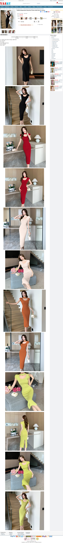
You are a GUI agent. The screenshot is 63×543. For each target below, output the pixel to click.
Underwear (53, 54)
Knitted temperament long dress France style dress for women (33, 8)
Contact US (3, 534)
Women (16, 6)
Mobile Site (2, 0)
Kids (25, 6)
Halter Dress (54, 43)
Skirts (52, 51)
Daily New (7, 6)
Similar (12, 6)
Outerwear (53, 48)
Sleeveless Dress (55, 41)
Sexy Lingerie (39, 6)
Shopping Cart (59, 3)
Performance (53, 53)
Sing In (51, 0)
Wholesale (28, 533)
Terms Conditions (21, 533)
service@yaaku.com (32, 541)
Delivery (11, 534)
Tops (52, 49)
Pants (52, 52)
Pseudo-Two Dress (55, 47)
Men (21, 6)
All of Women (53, 36)
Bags (34, 6)
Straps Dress (54, 42)
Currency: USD (21, 0)
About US (2, 533)
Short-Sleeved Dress (19, 8)
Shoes (29, 6)
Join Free (54, 0)
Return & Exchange (21, 534)
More (61, 19)
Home (2, 6)
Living (45, 6)
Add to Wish (41, 24)
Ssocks (52, 57)
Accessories (50, 6)
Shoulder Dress (54, 46)
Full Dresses (53, 58)
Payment (11, 533)
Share (41, 11)
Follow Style (57, 12)
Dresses (13, 8)
